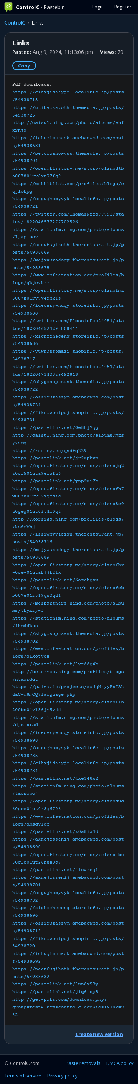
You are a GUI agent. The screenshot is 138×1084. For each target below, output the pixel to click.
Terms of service (23, 1075)
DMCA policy (120, 1063)
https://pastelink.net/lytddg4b (55, 664)
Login (98, 7)
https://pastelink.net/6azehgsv (55, 580)
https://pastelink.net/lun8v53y (55, 984)
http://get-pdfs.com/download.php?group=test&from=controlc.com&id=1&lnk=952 (68, 1007)
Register (122, 7)
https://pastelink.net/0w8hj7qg (55, 427)
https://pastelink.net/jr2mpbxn (55, 458)
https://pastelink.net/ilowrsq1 (55, 869)
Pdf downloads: (68, 549)
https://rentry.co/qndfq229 (49, 450)
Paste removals (83, 1063)
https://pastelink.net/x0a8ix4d (55, 831)
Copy (24, 65)
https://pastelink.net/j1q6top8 (55, 992)
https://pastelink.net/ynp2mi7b (55, 481)
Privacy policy (62, 1075)
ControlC (14, 22)
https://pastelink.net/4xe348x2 (55, 778)
